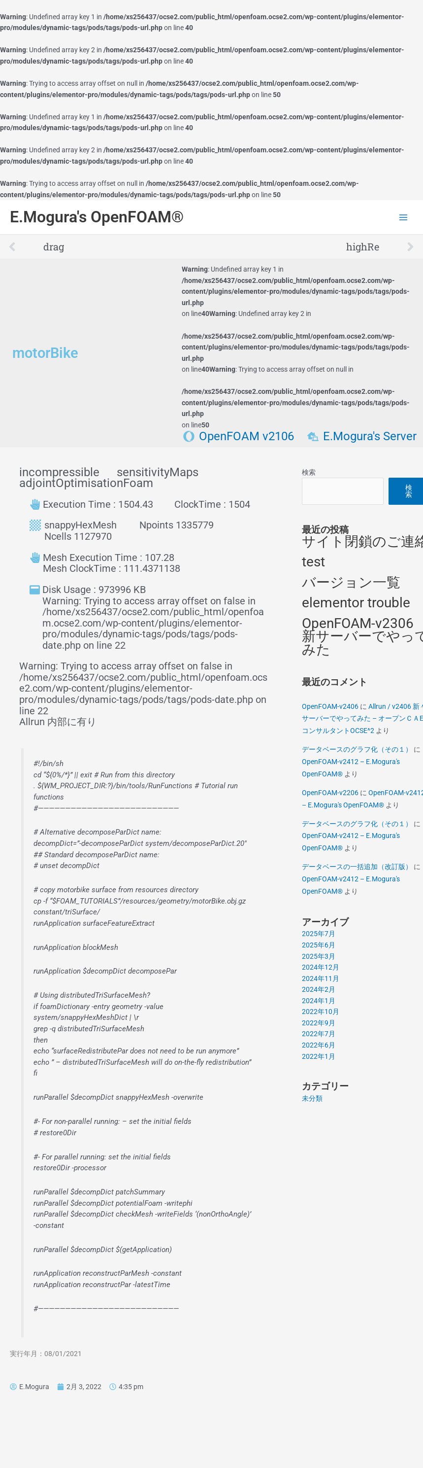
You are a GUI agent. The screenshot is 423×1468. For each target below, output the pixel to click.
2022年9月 (318, 1023)
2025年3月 (318, 956)
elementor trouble (356, 602)
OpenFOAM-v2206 (330, 793)
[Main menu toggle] (403, 217)
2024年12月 (320, 967)
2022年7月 (318, 1034)
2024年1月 (318, 1001)
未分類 (312, 1098)
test (313, 562)
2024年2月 (318, 989)
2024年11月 (320, 978)
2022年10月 (320, 1011)
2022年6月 (318, 1045)
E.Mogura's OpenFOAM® (97, 217)
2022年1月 (318, 1056)
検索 (309, 472)
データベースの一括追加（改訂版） (357, 867)
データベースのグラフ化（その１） (357, 749)
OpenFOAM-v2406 (330, 706)
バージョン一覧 (351, 582)
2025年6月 (318, 945)
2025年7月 (318, 934)
